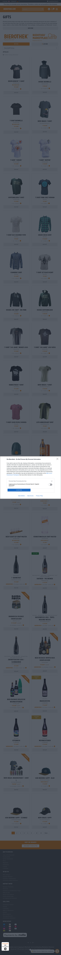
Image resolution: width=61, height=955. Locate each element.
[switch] (50, 485)
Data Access (30, 495)
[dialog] (30, 477)
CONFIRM (19, 490)
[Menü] (8, 943)
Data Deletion (21, 495)
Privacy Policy (39, 495)
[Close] (57, 459)
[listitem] (30, 481)
